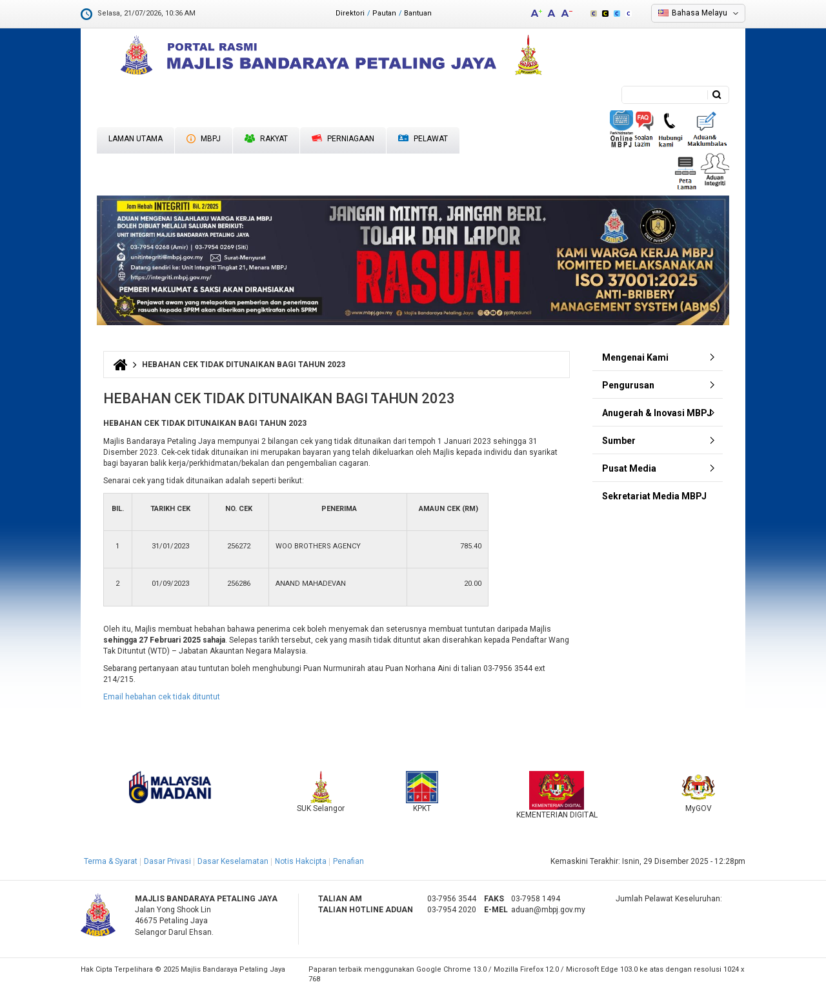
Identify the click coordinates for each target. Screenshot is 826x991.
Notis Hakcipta (301, 861)
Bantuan (418, 13)
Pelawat (423, 139)
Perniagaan (343, 138)
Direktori (350, 13)
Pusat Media (629, 468)
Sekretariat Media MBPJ (654, 496)
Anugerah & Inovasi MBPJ (657, 413)
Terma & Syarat (110, 861)
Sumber (619, 440)
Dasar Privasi (167, 861)
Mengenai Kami (635, 357)
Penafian (348, 861)
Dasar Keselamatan (232, 861)
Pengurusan (628, 385)
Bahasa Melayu (699, 12)
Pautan (384, 13)
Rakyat (266, 138)
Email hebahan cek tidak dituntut (161, 696)
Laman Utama (135, 138)
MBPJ (203, 138)
